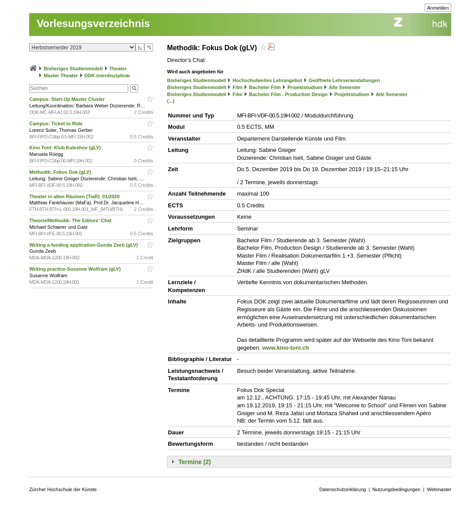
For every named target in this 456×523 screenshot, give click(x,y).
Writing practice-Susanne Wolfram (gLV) (75, 269)
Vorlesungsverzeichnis (93, 23)
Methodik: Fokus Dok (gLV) (60, 172)
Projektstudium (304, 87)
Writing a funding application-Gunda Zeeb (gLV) (84, 245)
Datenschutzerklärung (342, 489)
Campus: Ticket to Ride (56, 123)
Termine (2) (194, 461)
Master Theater (61, 75)
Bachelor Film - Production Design (288, 94)
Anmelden (438, 7)
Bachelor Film (265, 87)
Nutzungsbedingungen (396, 489)
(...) (170, 100)
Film (238, 87)
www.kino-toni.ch (285, 347)
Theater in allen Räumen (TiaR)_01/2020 (75, 196)
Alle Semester (345, 87)
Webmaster (439, 489)
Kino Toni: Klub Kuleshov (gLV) (65, 147)
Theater (118, 68)
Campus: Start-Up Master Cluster (67, 99)
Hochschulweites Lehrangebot (268, 80)
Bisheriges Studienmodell (73, 68)
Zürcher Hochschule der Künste (63, 489)
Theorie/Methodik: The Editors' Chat (70, 220)
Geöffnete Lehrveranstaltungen (344, 80)
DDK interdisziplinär (107, 75)
